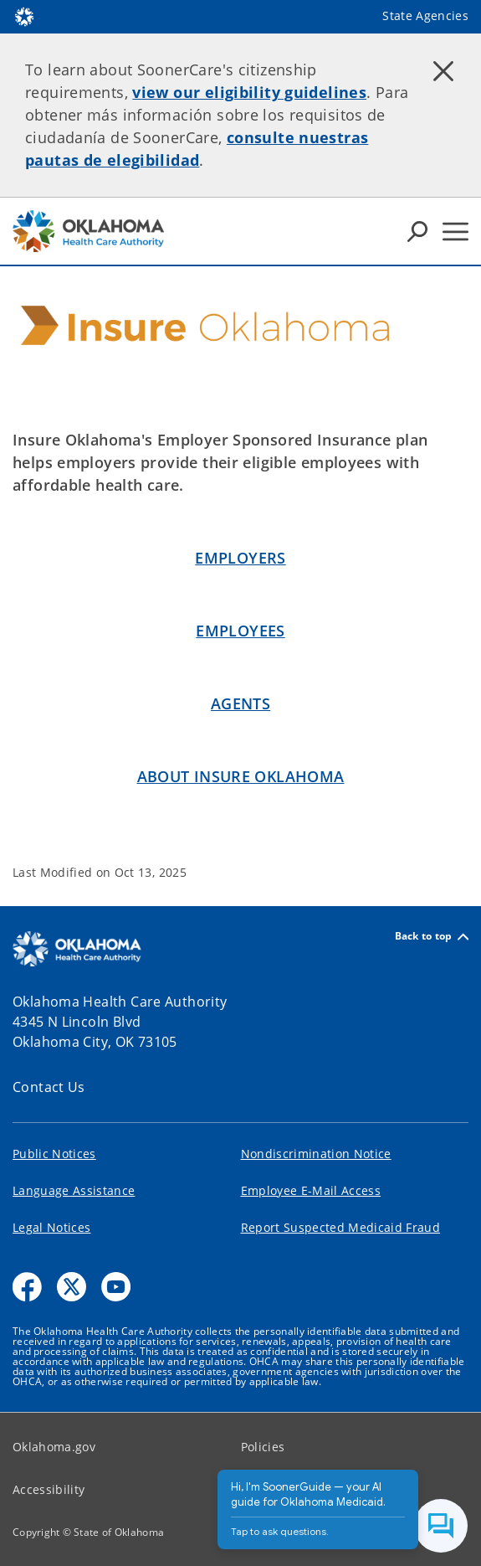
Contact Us (49, 1087)
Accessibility (48, 1489)
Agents (240, 703)
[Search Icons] (417, 231)
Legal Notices (51, 1227)
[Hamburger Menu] (455, 232)
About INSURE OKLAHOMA (241, 776)
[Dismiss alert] (443, 71)
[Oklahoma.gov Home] (24, 15)
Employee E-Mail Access (311, 1190)
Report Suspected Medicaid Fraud (341, 1227)
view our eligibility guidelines (249, 92)
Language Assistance (74, 1190)
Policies (263, 1447)
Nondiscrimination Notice (316, 1154)
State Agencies (425, 15)
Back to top (431, 936)
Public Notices (54, 1154)
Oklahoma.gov (54, 1447)
